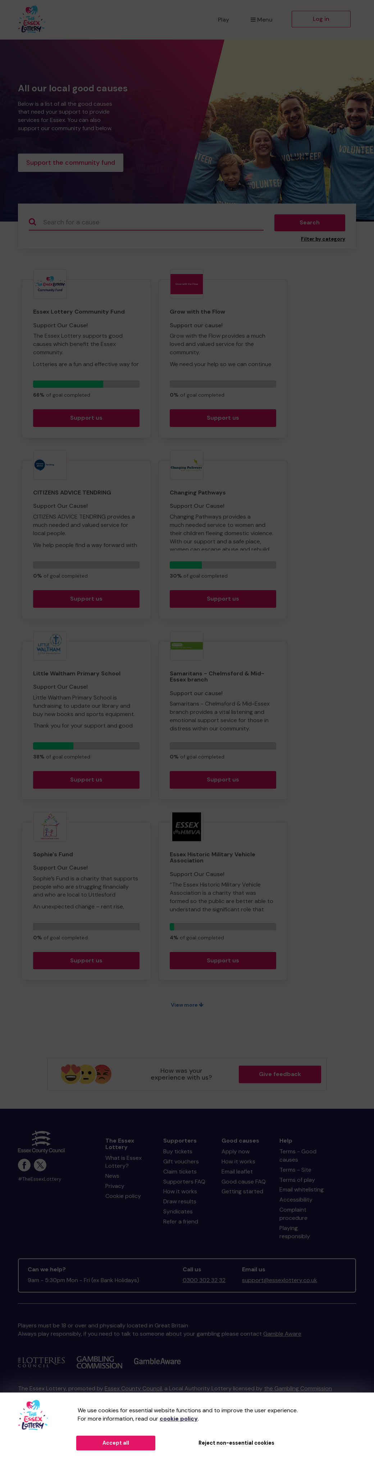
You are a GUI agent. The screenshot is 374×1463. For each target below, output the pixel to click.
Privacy (114, 1187)
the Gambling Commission (298, 1390)
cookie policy (179, 1418)
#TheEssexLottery (39, 1181)
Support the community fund (70, 163)
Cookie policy (123, 1197)
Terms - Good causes (297, 1157)
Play (223, 19)
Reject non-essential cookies (236, 1443)
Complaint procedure (293, 1215)
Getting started (242, 1193)
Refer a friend (180, 1223)
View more (187, 1006)
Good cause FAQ (244, 1183)
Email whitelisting (301, 1191)
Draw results (179, 1203)
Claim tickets (180, 1173)
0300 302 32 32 (204, 1281)
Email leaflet (237, 1173)
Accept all (115, 1443)
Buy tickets (177, 1153)
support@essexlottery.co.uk (279, 1281)
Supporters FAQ (184, 1183)
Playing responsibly (294, 1233)
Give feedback (280, 1075)
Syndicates (178, 1213)
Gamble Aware (282, 1335)
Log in (321, 19)
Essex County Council (133, 1390)
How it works (180, 1193)
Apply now (236, 1153)
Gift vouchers (181, 1163)
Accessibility (296, 1201)
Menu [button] (262, 19)
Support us (86, 419)
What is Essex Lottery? (123, 1163)
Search (310, 224)
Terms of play (297, 1181)
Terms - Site (295, 1171)
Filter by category (323, 240)
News (112, 1177)
